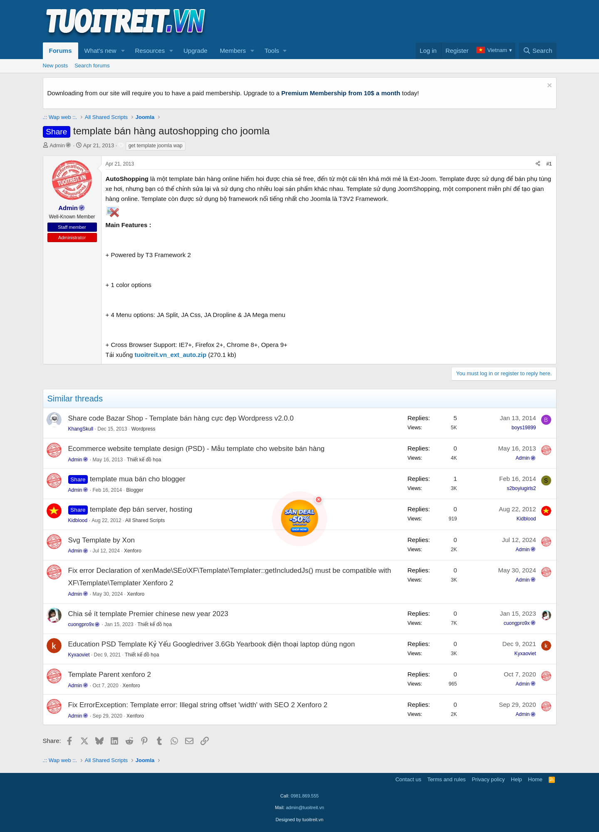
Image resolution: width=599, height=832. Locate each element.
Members (233, 50)
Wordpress (143, 429)
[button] (123, 50)
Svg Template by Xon (101, 540)
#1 (549, 164)
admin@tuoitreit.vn (305, 807)
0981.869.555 (305, 795)
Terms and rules (446, 779)
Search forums (92, 65)
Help (516, 779)
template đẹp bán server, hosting (141, 509)
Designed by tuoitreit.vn (300, 819)
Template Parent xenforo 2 (109, 674)
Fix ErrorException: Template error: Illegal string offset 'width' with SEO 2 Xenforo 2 (198, 705)
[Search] (538, 50)
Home (535, 779)
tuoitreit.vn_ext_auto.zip (171, 354)
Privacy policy (488, 779)
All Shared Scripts (145, 520)
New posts (55, 65)
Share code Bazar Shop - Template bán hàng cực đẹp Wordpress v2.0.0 (181, 418)
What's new (100, 50)
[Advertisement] (405, 21)
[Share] (537, 164)
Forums (60, 50)
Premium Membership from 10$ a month (340, 93)
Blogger (134, 490)
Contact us (408, 779)
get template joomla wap (156, 146)
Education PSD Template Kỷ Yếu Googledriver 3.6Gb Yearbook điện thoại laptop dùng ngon (211, 644)
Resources (150, 50)
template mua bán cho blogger (138, 479)
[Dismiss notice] (548, 86)
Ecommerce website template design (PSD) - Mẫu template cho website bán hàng (196, 449)
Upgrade (195, 50)
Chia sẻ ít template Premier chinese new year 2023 (148, 614)
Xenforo (132, 551)
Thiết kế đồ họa (144, 460)
